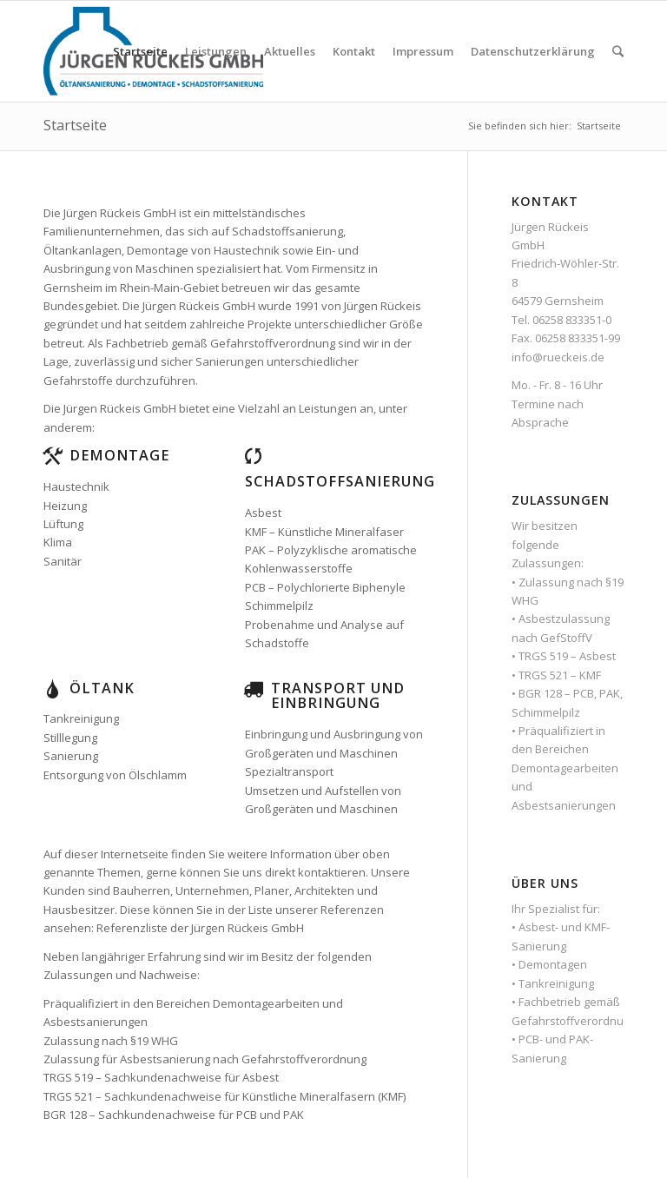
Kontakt (354, 51)
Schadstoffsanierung (340, 481)
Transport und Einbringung (338, 695)
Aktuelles (289, 51)
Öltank (102, 688)
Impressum (423, 51)
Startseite (140, 51)
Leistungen (216, 51)
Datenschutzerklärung (533, 51)
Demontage (119, 455)
